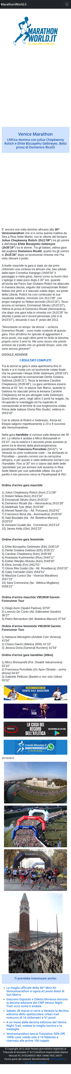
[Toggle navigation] (67, 4)
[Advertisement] (35, 89)
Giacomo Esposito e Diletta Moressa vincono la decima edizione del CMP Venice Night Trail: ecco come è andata (37, 1002)
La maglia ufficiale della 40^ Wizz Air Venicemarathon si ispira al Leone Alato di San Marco (35, 991)
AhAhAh (42, 1062)
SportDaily (30, 1062)
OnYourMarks (57, 1059)
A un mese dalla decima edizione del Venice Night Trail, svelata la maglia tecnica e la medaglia (36, 1025)
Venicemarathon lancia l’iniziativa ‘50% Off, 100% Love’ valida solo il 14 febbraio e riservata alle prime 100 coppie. (36, 1037)
